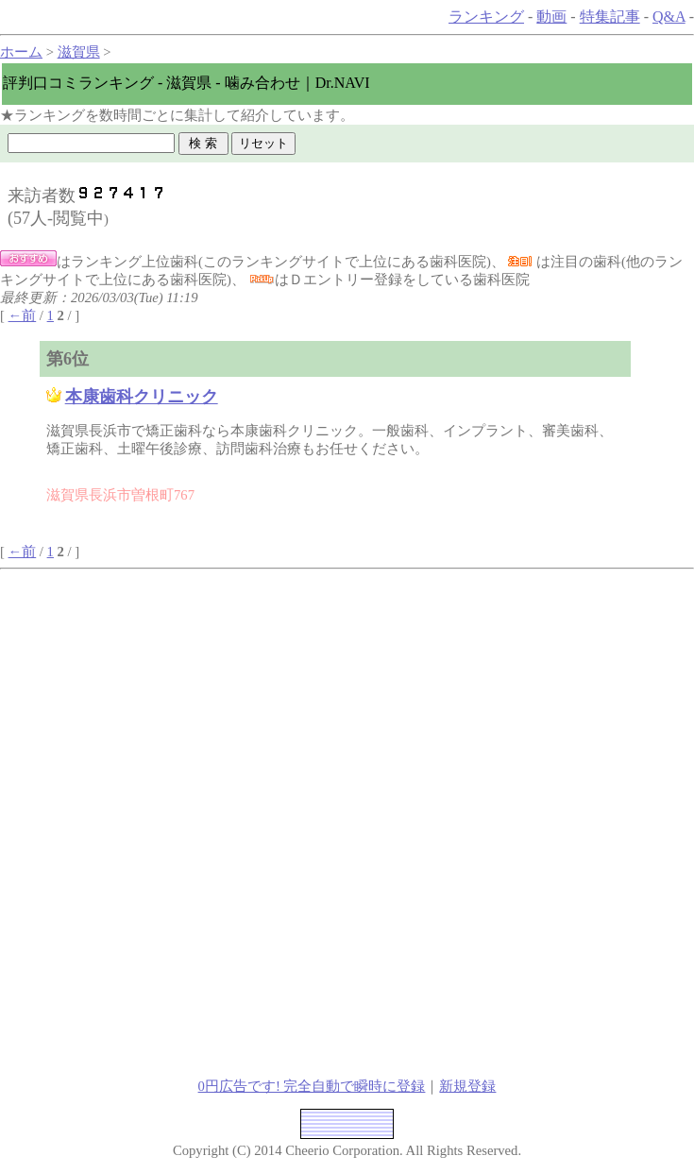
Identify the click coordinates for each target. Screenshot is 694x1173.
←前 (22, 315)
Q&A (669, 16)
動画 (551, 16)
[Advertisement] (204, 702)
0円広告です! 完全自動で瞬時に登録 (312, 1086)
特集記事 (610, 16)
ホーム (21, 52)
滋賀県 (79, 52)
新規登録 (467, 1086)
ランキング (486, 16)
